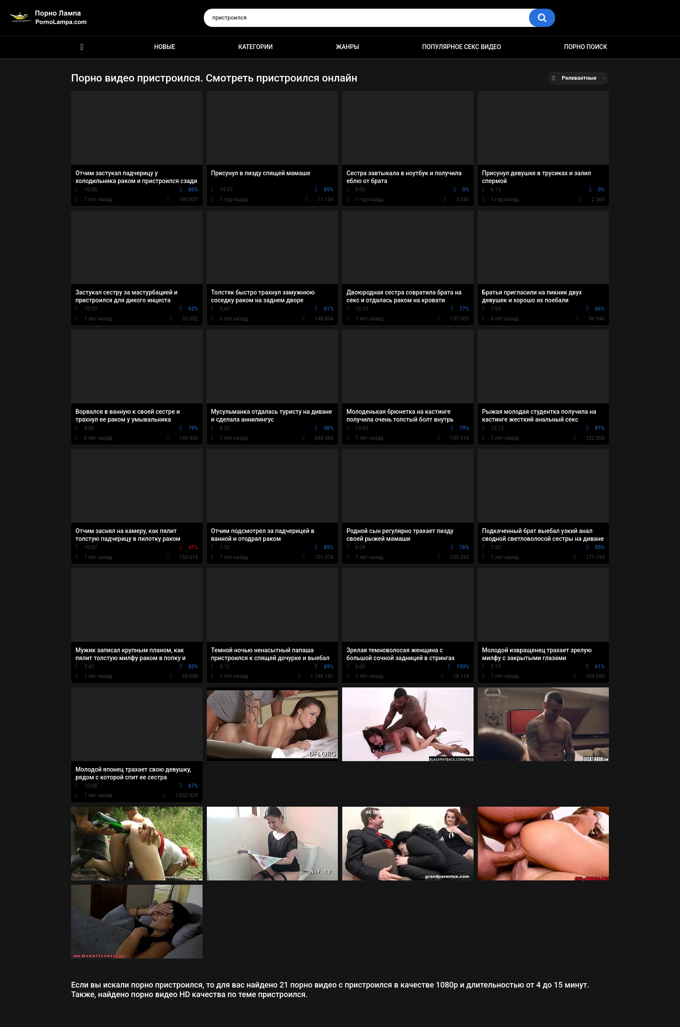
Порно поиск (585, 46)
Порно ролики (82, 47)
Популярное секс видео (461, 46)
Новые (164, 46)
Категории (255, 46)
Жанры (347, 46)
